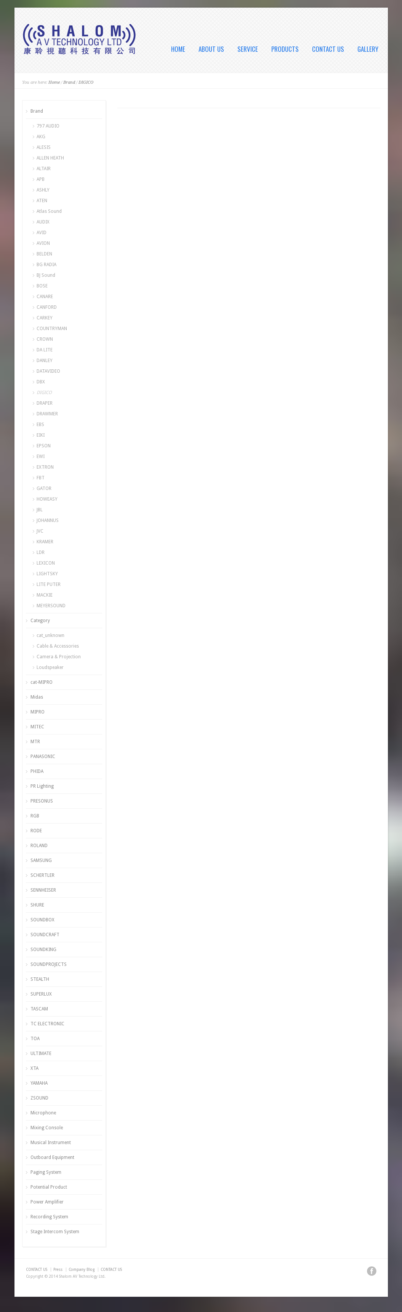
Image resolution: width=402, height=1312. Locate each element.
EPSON (44, 446)
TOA (35, 1038)
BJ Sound (46, 275)
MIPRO (37, 712)
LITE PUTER (49, 584)
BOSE (42, 286)
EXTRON (45, 467)
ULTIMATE (40, 1053)
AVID (41, 232)
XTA (34, 1068)
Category (40, 620)
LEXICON (46, 563)
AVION (43, 243)
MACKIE (45, 595)
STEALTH (39, 979)
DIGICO (85, 82)
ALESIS (44, 147)
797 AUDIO (48, 126)
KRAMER (45, 541)
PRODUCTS (285, 49)
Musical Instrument (50, 1142)
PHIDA (36, 771)
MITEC (37, 726)
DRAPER (45, 403)
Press (57, 1269)
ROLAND (39, 845)
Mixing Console (46, 1127)
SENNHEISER (43, 890)
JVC (40, 531)
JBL (40, 509)
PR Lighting (42, 786)
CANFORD (47, 307)
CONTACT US (328, 49)
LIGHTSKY (47, 573)
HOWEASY (47, 499)
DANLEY (45, 360)
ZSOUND (39, 1098)
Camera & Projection (59, 656)
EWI (41, 456)
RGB (34, 816)
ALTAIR (44, 168)
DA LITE (45, 350)
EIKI (41, 435)
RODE (36, 830)
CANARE (45, 296)
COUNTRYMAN (52, 328)
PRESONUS (41, 801)
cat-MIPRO (41, 682)
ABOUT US (211, 49)
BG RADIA (46, 264)
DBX (41, 382)
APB (41, 179)
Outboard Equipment (52, 1157)
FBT (41, 477)
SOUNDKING (43, 949)
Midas (36, 697)
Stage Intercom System (54, 1231)
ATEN (42, 200)
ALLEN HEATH (50, 158)
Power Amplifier (47, 1202)
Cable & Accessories (58, 646)
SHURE (37, 905)
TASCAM (39, 1009)
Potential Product (48, 1187)
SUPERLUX (41, 994)
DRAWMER (47, 414)
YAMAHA (39, 1083)
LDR (41, 552)
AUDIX (43, 222)
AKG (41, 136)
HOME (178, 49)
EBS (40, 424)
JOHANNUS (48, 520)
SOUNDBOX (42, 920)
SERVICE (247, 49)
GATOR (44, 488)
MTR (35, 741)
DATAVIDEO (48, 371)
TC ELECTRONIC (47, 1023)
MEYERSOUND (51, 605)
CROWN (45, 339)
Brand (69, 82)
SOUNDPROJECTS (48, 964)
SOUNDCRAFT (44, 934)
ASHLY (43, 190)
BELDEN (44, 254)
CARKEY (45, 318)
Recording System (49, 1216)
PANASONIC (42, 756)
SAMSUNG (41, 860)
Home (54, 82)
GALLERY (367, 49)
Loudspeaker (50, 667)
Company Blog (81, 1269)
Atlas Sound (49, 211)
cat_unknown (50, 635)
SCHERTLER (42, 875)
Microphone (43, 1113)
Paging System (45, 1172)
